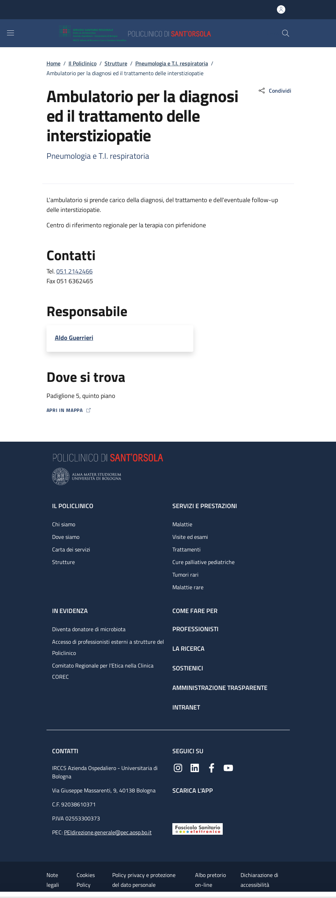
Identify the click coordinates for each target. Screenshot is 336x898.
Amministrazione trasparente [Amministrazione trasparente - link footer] (219, 687)
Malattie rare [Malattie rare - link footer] (187, 587)
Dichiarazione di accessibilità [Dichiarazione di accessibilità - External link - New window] (259, 880)
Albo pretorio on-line (210, 880)
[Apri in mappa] (168, 410)
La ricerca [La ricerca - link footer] (188, 648)
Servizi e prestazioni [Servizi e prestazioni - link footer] (204, 506)
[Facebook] (211, 767)
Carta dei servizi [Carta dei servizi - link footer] (71, 549)
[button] (285, 33)
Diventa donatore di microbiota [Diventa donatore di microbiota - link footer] (89, 629)
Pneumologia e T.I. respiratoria (171, 63)
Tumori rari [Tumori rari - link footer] (185, 574)
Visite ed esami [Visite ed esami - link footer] (190, 537)
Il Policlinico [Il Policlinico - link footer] (72, 506)
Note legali (53, 880)
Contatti (66, 751)
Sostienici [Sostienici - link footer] (187, 668)
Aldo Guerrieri (74, 337)
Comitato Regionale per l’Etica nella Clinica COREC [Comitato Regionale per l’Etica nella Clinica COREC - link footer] (102, 671)
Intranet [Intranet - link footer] (186, 707)
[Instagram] (178, 767)
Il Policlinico (82, 63)
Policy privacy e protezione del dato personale (144, 880)
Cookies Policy (86, 880)
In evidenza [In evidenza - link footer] (70, 610)
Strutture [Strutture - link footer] (63, 562)
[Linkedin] (194, 767)
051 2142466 (74, 271)
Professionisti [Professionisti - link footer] (195, 629)
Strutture (116, 63)
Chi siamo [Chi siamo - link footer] (63, 524)
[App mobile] (178, 807)
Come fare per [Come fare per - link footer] (194, 610)
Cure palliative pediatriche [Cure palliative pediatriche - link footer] (203, 562)
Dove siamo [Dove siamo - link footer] (65, 537)
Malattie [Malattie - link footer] (182, 524)
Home (53, 63)
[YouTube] (228, 767)
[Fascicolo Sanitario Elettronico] (197, 828)
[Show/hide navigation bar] (10, 32)
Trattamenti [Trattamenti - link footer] (186, 549)
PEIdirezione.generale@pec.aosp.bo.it (108, 832)
